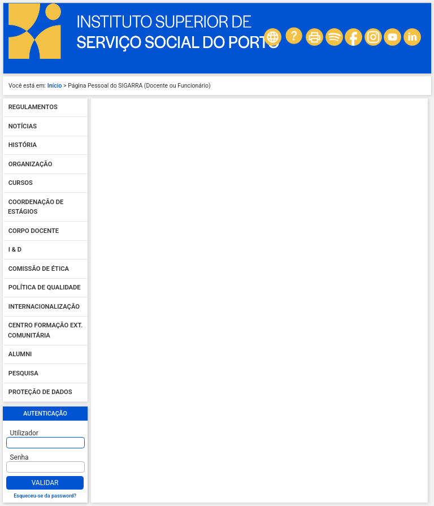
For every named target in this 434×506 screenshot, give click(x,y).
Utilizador (24, 433)
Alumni (20, 354)
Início (54, 85)
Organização (30, 164)
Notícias (22, 126)
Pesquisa (23, 373)
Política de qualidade (44, 288)
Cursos (20, 183)
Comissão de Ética (38, 269)
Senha (19, 457)
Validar (45, 483)
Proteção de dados (40, 392)
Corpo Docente (33, 231)
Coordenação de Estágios (35, 207)
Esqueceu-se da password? (45, 496)
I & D (14, 250)
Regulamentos (33, 107)
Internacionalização (44, 306)
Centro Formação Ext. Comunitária (45, 331)
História (22, 145)
